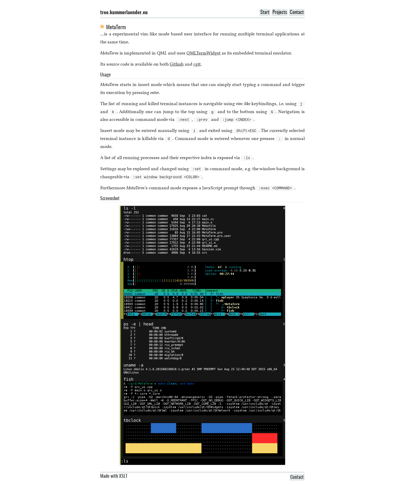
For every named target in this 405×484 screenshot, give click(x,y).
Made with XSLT (113, 479)
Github (177, 64)
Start (264, 12)
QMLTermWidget (203, 53)
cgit (197, 64)
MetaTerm (116, 27)
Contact (297, 12)
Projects (279, 12)
